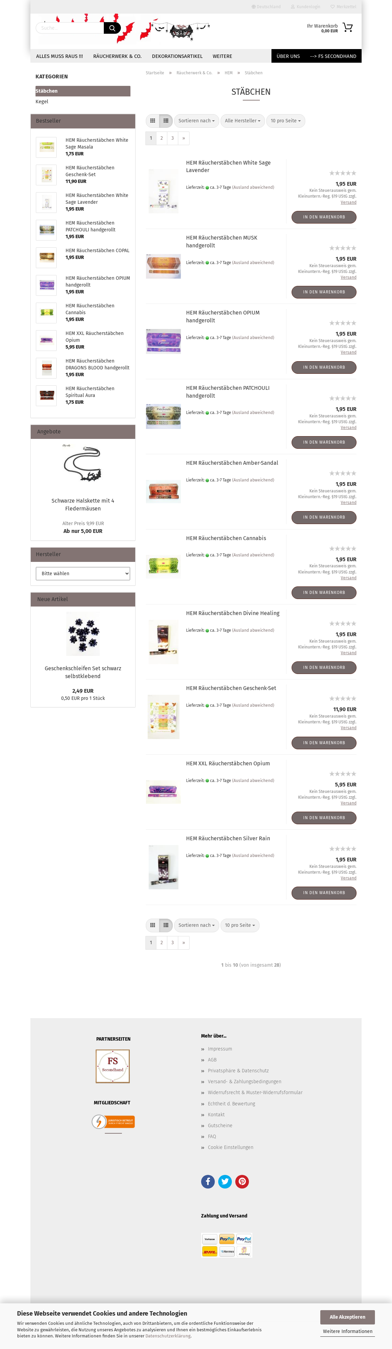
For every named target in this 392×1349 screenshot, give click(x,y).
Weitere (222, 56)
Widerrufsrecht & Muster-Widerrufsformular (255, 1092)
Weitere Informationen (348, 1331)
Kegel (42, 101)
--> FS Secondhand (333, 56)
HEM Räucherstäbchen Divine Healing (232, 613)
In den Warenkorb (324, 217)
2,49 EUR (83, 691)
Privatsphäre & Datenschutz (238, 1071)
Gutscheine (220, 1126)
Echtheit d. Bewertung (231, 1104)
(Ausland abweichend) (253, 187)
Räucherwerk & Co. (117, 56)
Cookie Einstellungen (230, 1147)
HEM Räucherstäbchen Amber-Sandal (232, 463)
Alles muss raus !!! (59, 56)
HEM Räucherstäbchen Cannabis (226, 538)
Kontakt (216, 1115)
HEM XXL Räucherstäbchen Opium (228, 763)
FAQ (212, 1136)
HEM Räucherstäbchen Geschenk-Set (231, 688)
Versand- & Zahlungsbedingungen (244, 1082)
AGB (212, 1060)
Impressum (220, 1049)
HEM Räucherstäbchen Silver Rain (228, 838)
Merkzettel (343, 6)
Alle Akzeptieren (347, 1317)
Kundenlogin (305, 6)
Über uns (288, 56)
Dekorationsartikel (177, 56)
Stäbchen (47, 91)
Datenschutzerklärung (168, 1335)
